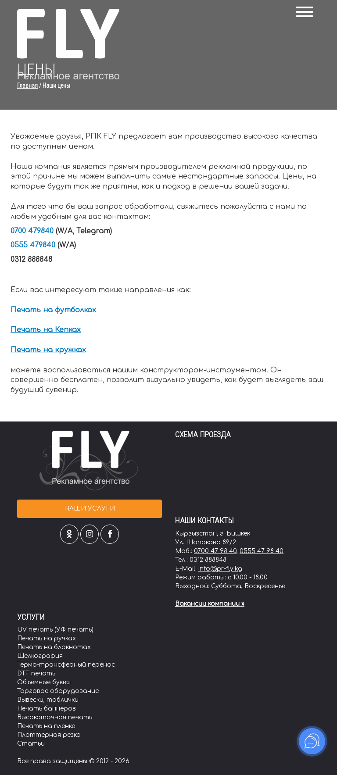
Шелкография (40, 656)
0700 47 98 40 (215, 551)
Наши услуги (89, 508)
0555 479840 (33, 245)
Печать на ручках (46, 638)
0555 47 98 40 (261, 551)
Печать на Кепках (46, 330)
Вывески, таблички (48, 699)
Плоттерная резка (49, 735)
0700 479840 (32, 231)
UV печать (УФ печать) (55, 629)
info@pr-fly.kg (220, 568)
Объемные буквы (44, 682)
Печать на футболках (53, 310)
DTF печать (36, 673)
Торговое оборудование (58, 691)
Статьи (31, 743)
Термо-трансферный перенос (66, 664)
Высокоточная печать (54, 717)
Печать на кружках (48, 350)
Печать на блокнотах (54, 647)
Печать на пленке (46, 726)
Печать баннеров (46, 708)
